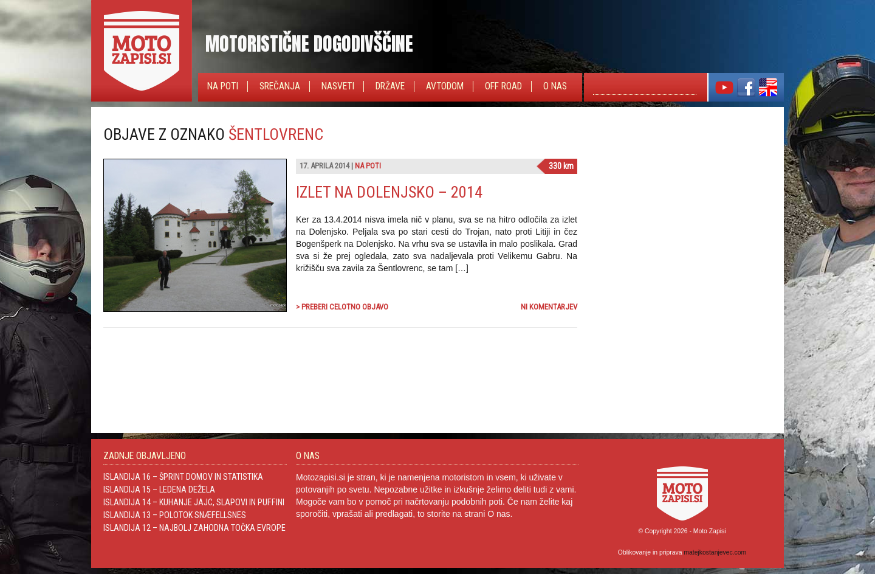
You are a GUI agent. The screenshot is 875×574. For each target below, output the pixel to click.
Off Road (503, 86)
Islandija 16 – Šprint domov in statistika (183, 477)
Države (390, 86)
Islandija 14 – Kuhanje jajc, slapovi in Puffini (193, 502)
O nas (555, 86)
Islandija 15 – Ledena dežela (159, 489)
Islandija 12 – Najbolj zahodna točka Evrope (194, 528)
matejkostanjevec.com (715, 552)
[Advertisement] (680, 201)
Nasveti (337, 86)
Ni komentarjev (549, 306)
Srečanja (279, 86)
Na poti (222, 86)
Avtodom (445, 86)
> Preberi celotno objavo (342, 306)
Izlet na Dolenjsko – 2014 (389, 192)
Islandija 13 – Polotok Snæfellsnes (174, 515)
